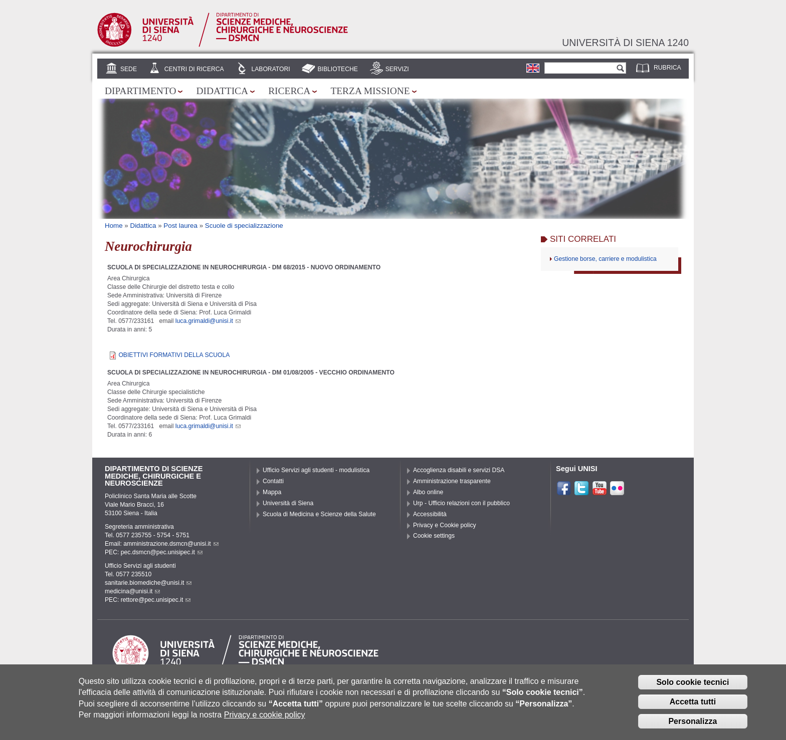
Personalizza (692, 723)
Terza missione (370, 91)
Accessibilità (430, 514)
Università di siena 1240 (625, 42)
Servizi (397, 69)
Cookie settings (434, 535)
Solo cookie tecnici (692, 684)
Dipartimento (140, 91)
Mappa (272, 492)
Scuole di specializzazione (244, 225)
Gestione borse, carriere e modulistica (605, 258)
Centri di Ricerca (194, 69)
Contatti (273, 481)
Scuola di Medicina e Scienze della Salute (319, 514)
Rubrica (667, 67)
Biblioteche (337, 69)
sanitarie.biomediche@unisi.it (148, 582)
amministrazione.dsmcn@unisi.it (170, 543)
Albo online (428, 492)
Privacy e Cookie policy (444, 525)
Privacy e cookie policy (264, 716)
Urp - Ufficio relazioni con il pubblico (461, 503)
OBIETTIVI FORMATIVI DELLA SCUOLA (174, 354)
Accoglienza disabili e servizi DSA (458, 470)
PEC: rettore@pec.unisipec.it (147, 599)
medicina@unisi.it (132, 591)
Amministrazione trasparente (452, 481)
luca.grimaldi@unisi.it (208, 320)
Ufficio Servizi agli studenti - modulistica (316, 470)
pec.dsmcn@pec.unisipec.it (162, 552)
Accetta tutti (693, 703)
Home (114, 225)
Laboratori (270, 69)
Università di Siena (288, 503)
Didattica (222, 91)
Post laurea (180, 225)
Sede (128, 69)
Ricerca (289, 91)
